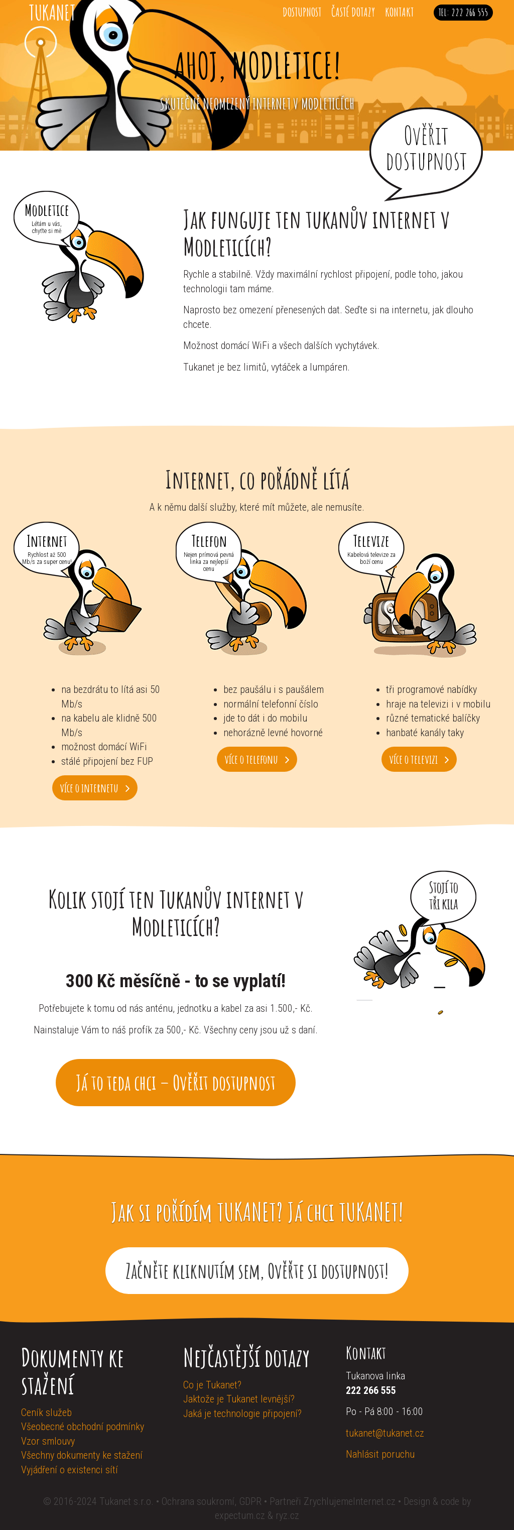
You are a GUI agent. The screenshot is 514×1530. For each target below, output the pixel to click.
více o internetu (95, 787)
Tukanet (52, 12)
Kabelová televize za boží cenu (371, 558)
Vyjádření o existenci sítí (69, 1470)
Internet (47, 539)
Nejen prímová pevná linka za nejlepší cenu (209, 561)
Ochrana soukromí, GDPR (212, 1501)
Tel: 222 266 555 (463, 12)
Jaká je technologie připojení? (242, 1413)
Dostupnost (302, 12)
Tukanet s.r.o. (127, 1501)
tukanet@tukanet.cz (385, 1433)
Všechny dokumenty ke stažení (82, 1455)
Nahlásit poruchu (380, 1454)
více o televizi (419, 759)
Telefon (209, 539)
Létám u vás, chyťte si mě (47, 227)
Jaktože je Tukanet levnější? (239, 1399)
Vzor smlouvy (48, 1441)
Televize (371, 539)
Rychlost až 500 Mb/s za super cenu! (47, 558)
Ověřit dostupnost (426, 147)
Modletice (47, 208)
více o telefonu (257, 759)
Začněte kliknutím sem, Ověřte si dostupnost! (257, 1270)
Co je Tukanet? (212, 1385)
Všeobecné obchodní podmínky (82, 1427)
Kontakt (399, 12)
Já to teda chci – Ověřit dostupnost (176, 1082)
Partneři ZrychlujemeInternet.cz (333, 1501)
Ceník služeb (46, 1412)
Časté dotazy (353, 12)
